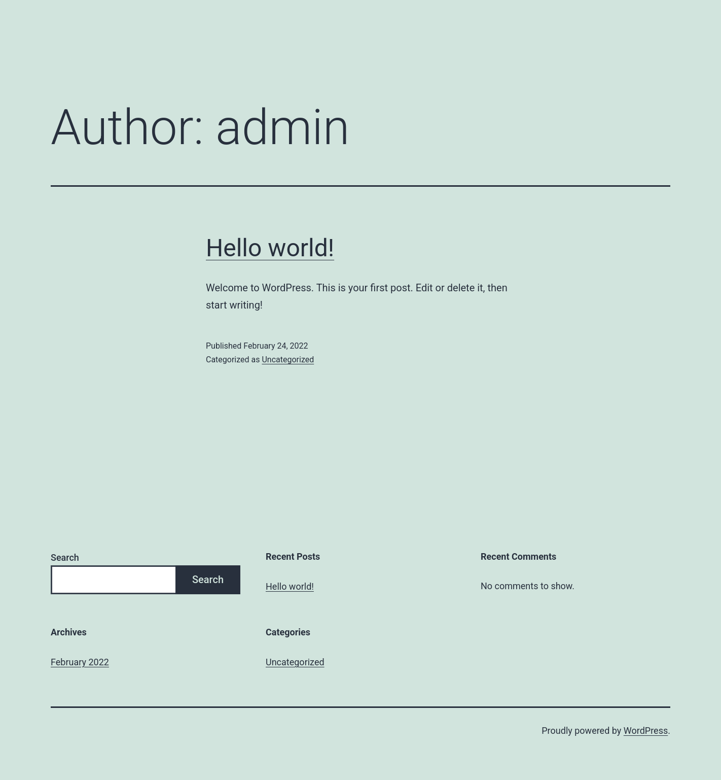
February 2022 (80, 662)
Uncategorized (288, 359)
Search (65, 557)
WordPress (646, 730)
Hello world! (270, 247)
